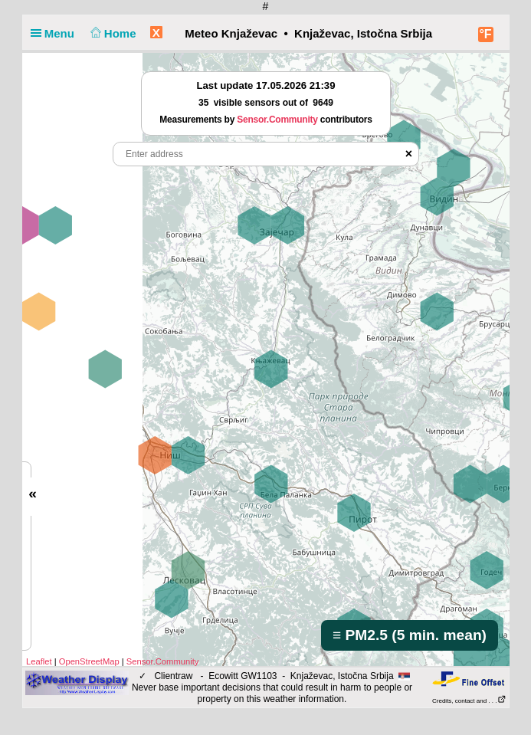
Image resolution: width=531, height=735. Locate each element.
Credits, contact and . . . (469, 700)
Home (111, 33)
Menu (56, 33)
